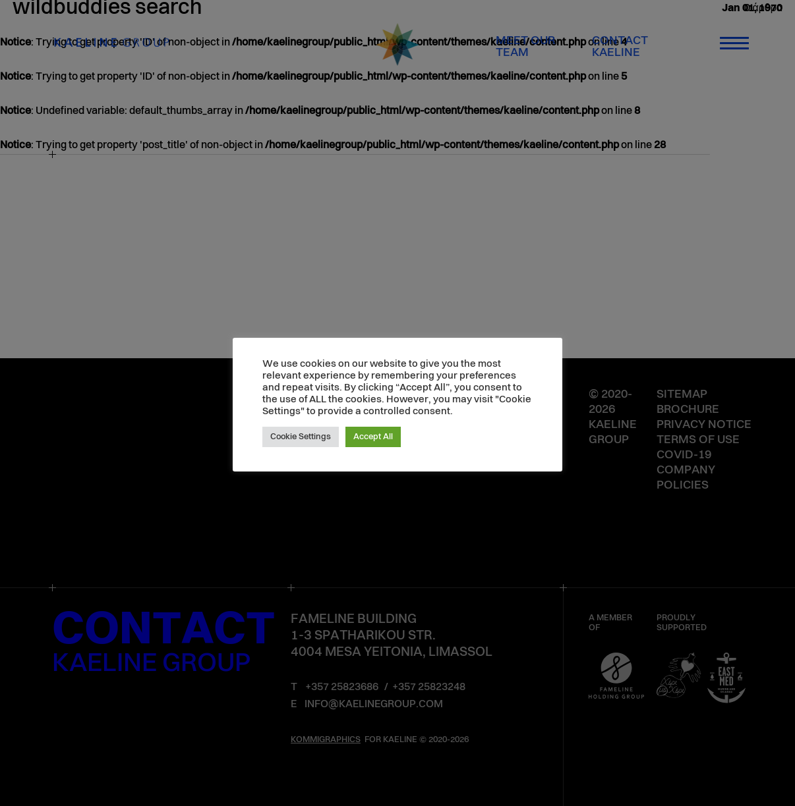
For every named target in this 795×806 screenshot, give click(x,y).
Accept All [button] (373, 437)
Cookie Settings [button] (300, 437)
